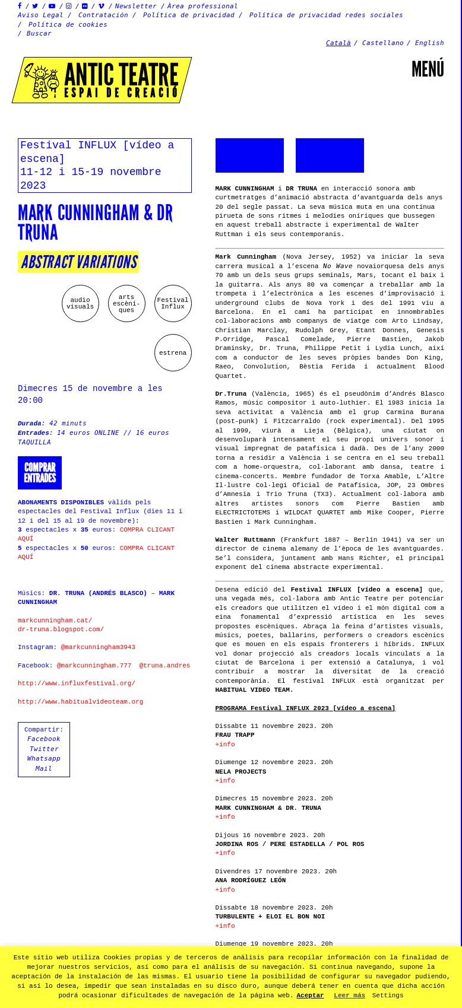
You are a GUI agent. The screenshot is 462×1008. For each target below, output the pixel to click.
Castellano (383, 43)
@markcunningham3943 (98, 647)
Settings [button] (388, 995)
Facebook (44, 739)
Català (338, 43)
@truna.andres (165, 665)
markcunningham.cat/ (55, 620)
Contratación (103, 15)
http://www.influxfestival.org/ (76, 683)
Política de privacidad (189, 15)
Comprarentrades (40, 472)
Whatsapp (44, 758)
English (429, 43)
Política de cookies (68, 24)
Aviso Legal (41, 15)
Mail (44, 768)
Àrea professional (202, 6)
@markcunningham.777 (94, 665)
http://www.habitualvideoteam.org (80, 701)
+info (225, 744)
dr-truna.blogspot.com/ (61, 629)
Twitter (44, 749)
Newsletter (136, 6)
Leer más (349, 995)
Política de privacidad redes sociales (326, 15)
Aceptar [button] (310, 995)
